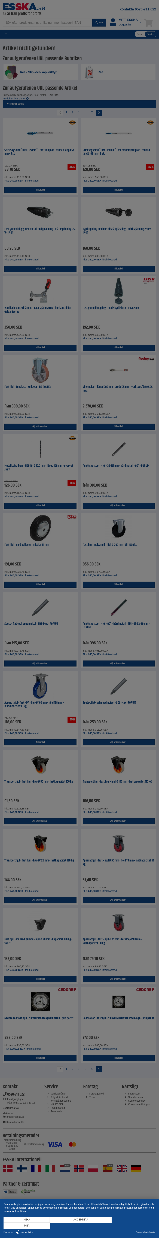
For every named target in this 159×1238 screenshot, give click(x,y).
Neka (26, 1225)
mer (132, 1225)
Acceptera (79, 1225)
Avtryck (139, 1232)
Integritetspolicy (149, 1232)
